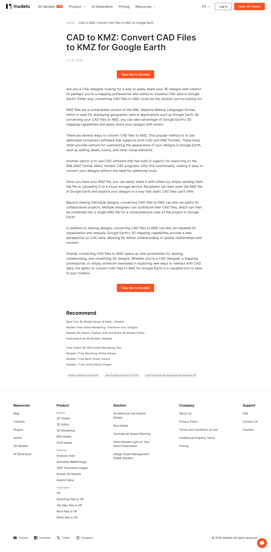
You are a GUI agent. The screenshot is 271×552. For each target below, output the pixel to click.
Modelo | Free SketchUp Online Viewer (91, 353)
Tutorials (19, 421)
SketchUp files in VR (70, 499)
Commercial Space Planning (132, 433)
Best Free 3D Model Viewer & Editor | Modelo (95, 321)
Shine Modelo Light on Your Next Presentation (131, 444)
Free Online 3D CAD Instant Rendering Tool (93, 347)
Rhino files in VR (67, 517)
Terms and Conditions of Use (198, 429)
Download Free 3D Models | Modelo (89, 338)
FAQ (245, 413)
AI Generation (22, 454)
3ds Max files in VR (69, 505)
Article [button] (70, 22)
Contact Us (250, 421)
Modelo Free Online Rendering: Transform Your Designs (102, 327)
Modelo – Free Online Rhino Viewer (88, 364)
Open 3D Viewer (249, 6)
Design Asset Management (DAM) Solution (131, 456)
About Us (185, 413)
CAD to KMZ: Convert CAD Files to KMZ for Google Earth (116, 22)
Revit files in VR (67, 511)
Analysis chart (66, 455)
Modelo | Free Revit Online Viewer (88, 358)
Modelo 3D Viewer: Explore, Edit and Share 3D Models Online (105, 332)
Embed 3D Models (69, 474)
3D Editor (63, 424)
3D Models (20, 446)
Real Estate (120, 425)
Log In (223, 6)
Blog (16, 413)
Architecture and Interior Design (129, 415)
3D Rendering (66, 430)
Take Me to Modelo (135, 74)
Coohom (248, 429)
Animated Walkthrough (72, 461)
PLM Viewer (64, 442)
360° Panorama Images (72, 468)
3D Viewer (63, 418)
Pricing (183, 446)
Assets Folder (65, 480)
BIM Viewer (64, 436)
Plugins (18, 429)
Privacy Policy (188, 421)
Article (17, 437)
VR (58, 493)
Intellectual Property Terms (197, 437)
